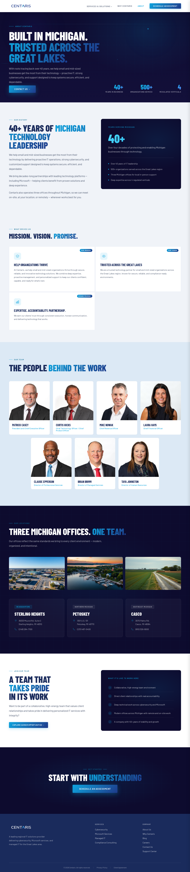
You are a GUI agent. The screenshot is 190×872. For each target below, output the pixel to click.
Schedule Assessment (165, 6)
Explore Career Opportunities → (28, 725)
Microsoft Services (103, 833)
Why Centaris (124, 6)
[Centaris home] (21, 6)
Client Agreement (120, 867)
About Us (147, 829)
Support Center (150, 851)
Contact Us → (22, 89)
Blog (145, 838)
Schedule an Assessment (95, 788)
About (141, 6)
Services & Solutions (96, 6)
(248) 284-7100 (25, 629)
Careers (146, 842)
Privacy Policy (102, 867)
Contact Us (148, 846)
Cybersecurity (101, 829)
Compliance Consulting (105, 842)
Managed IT (100, 838)
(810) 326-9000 (142, 629)
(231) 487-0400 (84, 629)
